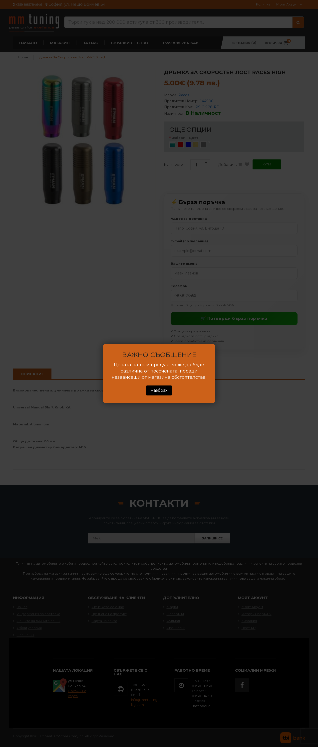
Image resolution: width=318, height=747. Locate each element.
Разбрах (159, 390)
